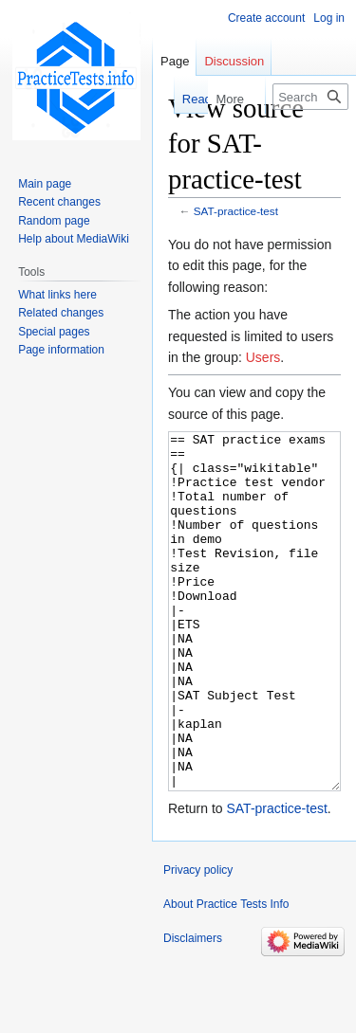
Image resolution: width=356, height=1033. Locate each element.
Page (174, 61)
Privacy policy (198, 941)
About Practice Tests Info (226, 975)
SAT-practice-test (236, 211)
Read (187, 99)
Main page (44, 183)
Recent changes (59, 201)
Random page (53, 220)
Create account (266, 18)
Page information (61, 349)
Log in (329, 18)
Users (263, 357)
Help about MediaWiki (73, 238)
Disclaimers (192, 1009)
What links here (57, 294)
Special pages (53, 331)
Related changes (60, 312)
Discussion (234, 61)
